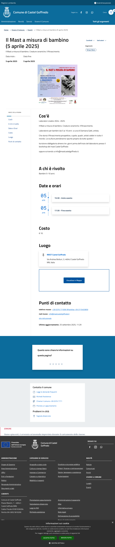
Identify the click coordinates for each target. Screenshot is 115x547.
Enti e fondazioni (7, 476)
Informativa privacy (65, 508)
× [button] (112, 522)
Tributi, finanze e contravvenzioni (70, 468)
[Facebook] (80, 12)
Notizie (89, 464)
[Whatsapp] (91, 12)
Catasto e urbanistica (38, 476)
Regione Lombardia (8, 3)
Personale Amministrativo (11, 484)
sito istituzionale (45, 318)
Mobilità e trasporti (37, 480)
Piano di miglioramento (66, 520)
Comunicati (90, 468)
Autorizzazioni (63, 476)
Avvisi (88, 472)
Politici (3, 480)
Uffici (3, 472)
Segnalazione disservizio (39, 504)
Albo (59, 504)
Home (6, 30)
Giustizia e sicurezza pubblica (69, 464)
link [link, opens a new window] (79, 533)
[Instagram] (86, 12)
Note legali (62, 512)
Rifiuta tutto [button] (66, 538)
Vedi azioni (102, 40)
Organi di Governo (8, 464)
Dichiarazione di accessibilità (68, 516)
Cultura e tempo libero (38, 468)
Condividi (90, 40)
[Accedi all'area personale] (102, 3)
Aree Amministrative (9, 468)
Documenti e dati (7, 488)
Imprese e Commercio (38, 472)
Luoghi (88, 483)
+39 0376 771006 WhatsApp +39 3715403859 (70, 309)
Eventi (30, 30)
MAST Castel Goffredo (56, 254)
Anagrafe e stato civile (38, 464)
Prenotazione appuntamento (40, 500)
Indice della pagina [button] (14, 112)
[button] (57, 543)
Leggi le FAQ (34, 508)
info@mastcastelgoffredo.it (59, 314)
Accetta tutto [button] (49, 538)
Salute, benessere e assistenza (69, 472)
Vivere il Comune (18, 30)
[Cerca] (111, 12)
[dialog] (57, 533)
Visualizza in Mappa (74, 280)
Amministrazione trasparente (69, 500)
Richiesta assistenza (37, 512)
